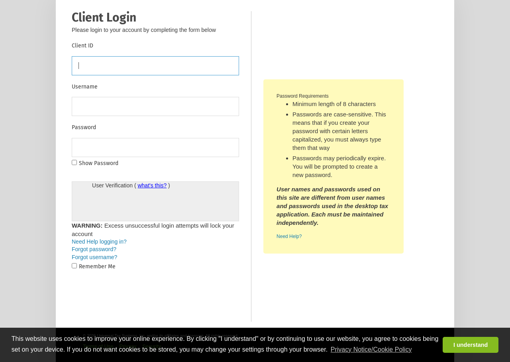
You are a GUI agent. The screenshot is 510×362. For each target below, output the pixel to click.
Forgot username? (94, 257)
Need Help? (289, 236)
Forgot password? (94, 249)
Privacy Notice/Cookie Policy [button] (371, 349)
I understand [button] (470, 345)
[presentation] (152, 205)
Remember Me (97, 266)
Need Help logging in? (99, 241)
